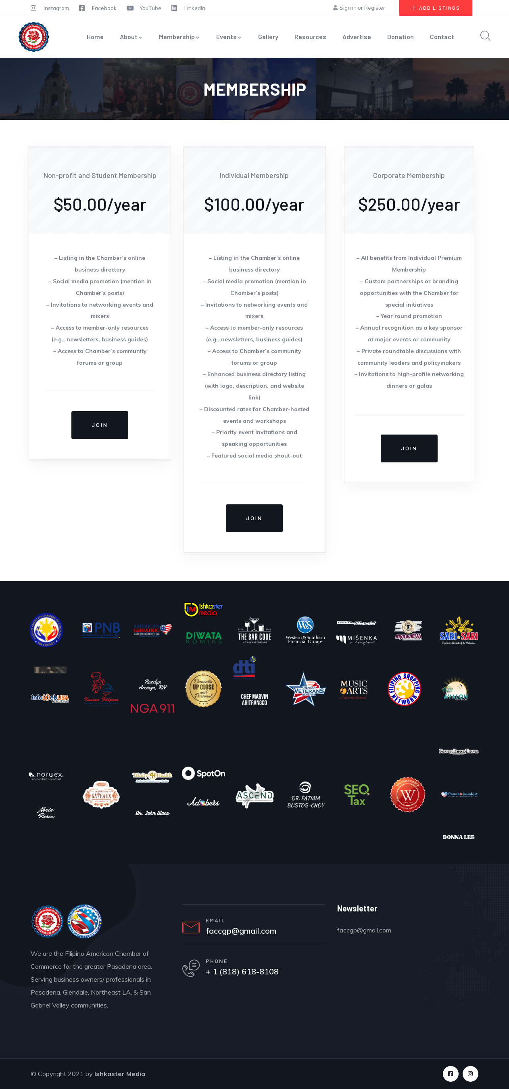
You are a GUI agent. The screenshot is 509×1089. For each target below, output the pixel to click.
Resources (310, 36)
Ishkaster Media (119, 1074)
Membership (179, 36)
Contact (442, 36)
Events (229, 36)
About (131, 36)
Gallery (268, 36)
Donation (400, 36)
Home (95, 36)
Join (100, 424)
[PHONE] (192, 971)
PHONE (220, 963)
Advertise (356, 36)
